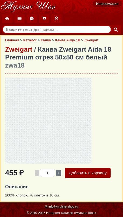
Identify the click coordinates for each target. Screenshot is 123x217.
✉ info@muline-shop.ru (61, 206)
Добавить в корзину (88, 173)
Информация (107, 4)
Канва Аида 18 (67, 40)
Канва (46, 40)
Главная (12, 40)
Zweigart (91, 40)
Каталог (29, 40)
